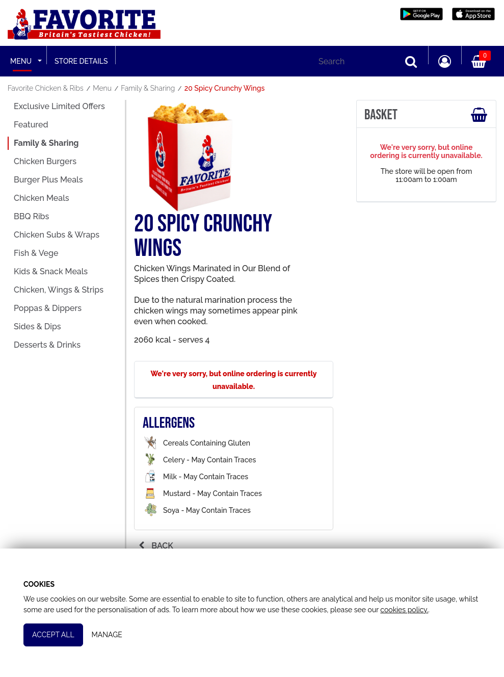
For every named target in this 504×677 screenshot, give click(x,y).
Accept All (54, 633)
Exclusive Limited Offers (59, 106)
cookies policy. (405, 608)
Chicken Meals (41, 198)
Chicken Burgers (45, 161)
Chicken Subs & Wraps (56, 235)
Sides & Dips (37, 326)
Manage (108, 633)
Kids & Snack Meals (51, 271)
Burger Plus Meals (48, 180)
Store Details (81, 61)
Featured (31, 124)
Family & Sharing (46, 143)
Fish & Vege (36, 253)
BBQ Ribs (31, 216)
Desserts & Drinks (47, 345)
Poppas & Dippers (48, 308)
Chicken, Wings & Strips (58, 290)
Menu (21, 61)
